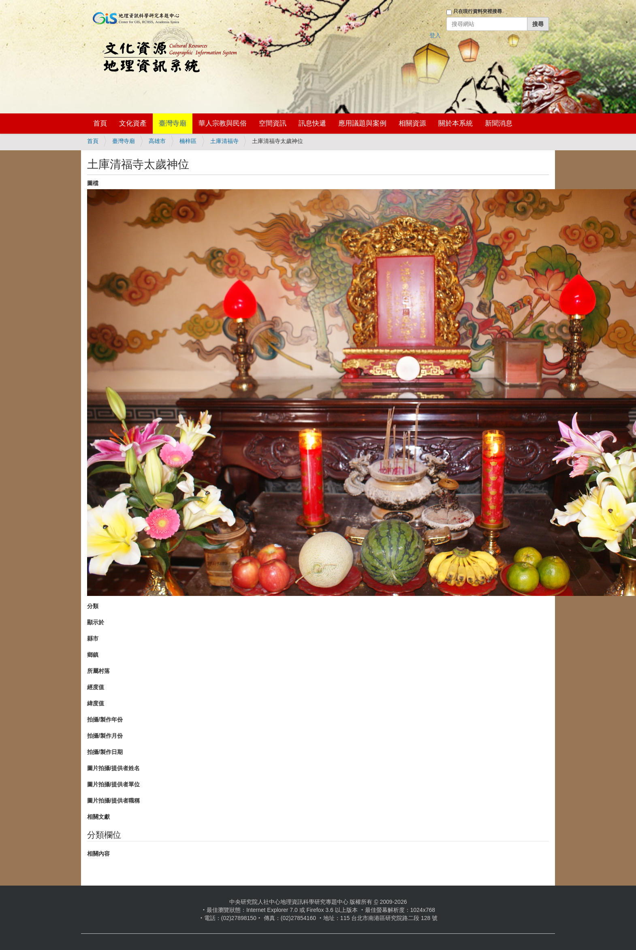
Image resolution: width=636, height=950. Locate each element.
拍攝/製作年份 (105, 719)
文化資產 (133, 123)
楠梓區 (187, 141)
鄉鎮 (92, 654)
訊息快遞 (312, 123)
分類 (92, 606)
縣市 (92, 638)
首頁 (100, 123)
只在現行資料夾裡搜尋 (477, 11)
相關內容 (98, 853)
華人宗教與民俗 (222, 123)
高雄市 (157, 141)
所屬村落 (98, 671)
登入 (435, 35)
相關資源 (412, 123)
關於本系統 (455, 123)
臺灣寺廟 (172, 123)
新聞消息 (498, 123)
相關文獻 (98, 816)
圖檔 (92, 183)
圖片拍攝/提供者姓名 (113, 768)
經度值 (95, 687)
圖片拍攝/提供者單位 (113, 784)
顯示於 (95, 622)
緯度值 (95, 703)
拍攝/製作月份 (105, 735)
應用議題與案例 (362, 123)
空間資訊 (272, 123)
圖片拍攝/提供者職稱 (113, 800)
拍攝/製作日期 (105, 752)
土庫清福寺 (224, 141)
